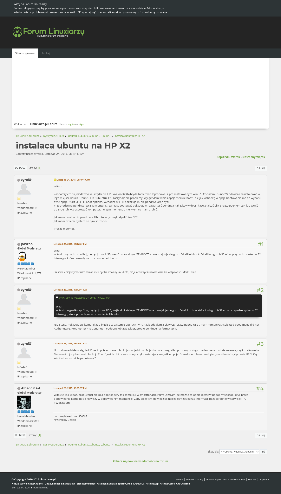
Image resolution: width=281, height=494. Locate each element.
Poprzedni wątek (228, 157)
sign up (83, 124)
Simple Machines (39, 487)
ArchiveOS (138, 483)
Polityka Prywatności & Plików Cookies (225, 479)
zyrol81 (27, 179)
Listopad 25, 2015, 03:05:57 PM (70, 343)
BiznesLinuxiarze (86, 483)
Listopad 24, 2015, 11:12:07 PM (70, 243)
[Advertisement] (140, 90)
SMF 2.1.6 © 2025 (21, 487)
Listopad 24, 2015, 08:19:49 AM (73, 179)
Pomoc (179, 479)
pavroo (27, 244)
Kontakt (252, 479)
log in (71, 124)
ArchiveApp (152, 483)
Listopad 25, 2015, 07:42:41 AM (70, 289)
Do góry (20, 434)
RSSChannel (36, 483)
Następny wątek (253, 157)
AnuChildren (183, 483)
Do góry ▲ (264, 479)
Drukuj (261, 168)
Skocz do (213, 451)
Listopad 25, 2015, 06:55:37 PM (70, 388)
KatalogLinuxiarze (107, 483)
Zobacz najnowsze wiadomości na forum (140, 461)
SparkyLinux (125, 483)
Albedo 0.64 (30, 388)
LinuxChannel (52, 483)
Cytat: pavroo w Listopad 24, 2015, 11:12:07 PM (84, 297)
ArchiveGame (167, 483)
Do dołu (20, 167)
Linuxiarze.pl (68, 483)
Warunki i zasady (194, 479)
